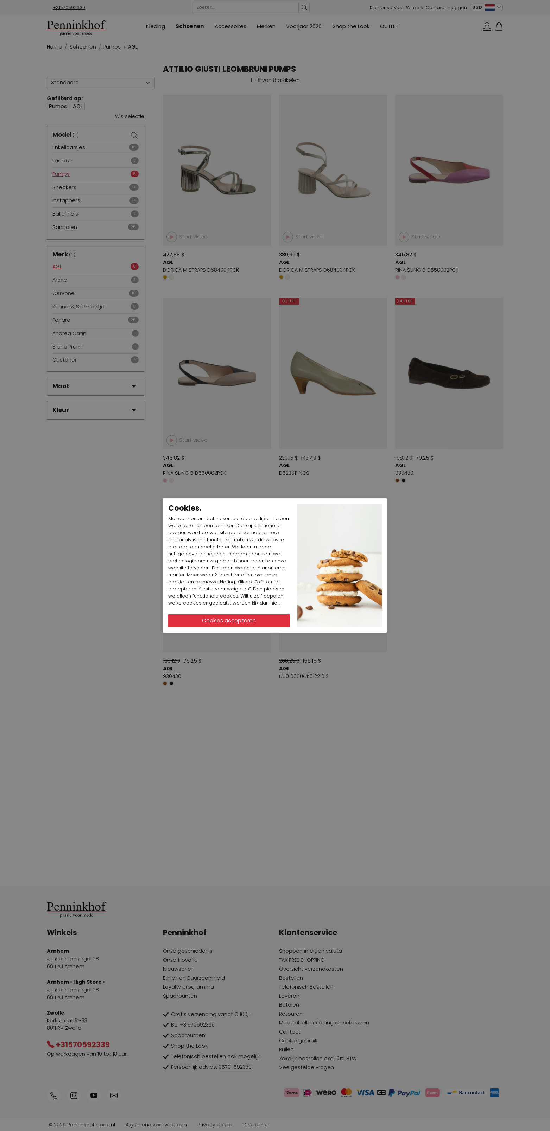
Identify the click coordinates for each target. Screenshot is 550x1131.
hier (235, 574)
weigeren (238, 589)
